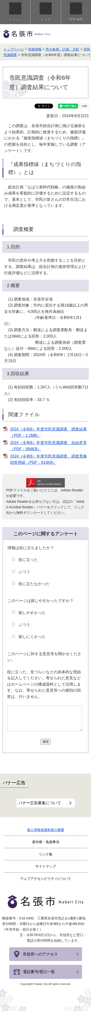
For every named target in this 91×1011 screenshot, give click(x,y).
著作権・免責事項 (45, 842)
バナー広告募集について (39, 803)
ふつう (24, 572)
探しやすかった (32, 613)
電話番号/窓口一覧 (39, 972)
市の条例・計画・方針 (62, 49)
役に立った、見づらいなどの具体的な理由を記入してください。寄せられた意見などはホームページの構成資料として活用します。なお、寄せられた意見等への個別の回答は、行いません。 (44, 684)
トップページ (13, 49)
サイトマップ (45, 866)
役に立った (28, 560)
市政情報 (34, 49)
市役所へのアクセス (40, 954)
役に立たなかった (34, 584)
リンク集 (45, 854)
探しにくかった (32, 637)
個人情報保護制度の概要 (45, 830)
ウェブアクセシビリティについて (45, 879)
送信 (45, 741)
